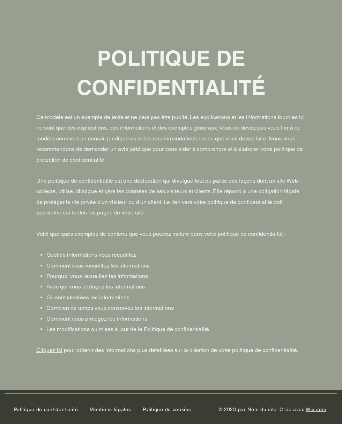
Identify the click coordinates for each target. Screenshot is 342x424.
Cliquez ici (49, 350)
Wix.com (316, 409)
